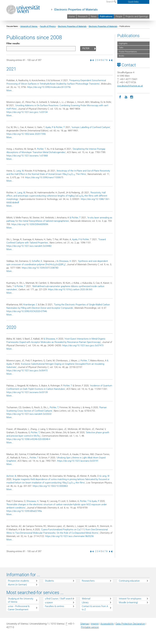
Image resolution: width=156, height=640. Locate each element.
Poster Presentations (128, 52)
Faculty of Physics (48, 26)
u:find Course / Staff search (59, 598)
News (94, 16)
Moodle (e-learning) (128, 602)
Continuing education (129, 580)
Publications (106, 16)
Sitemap (84, 623)
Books (121, 56)
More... (9, 90)
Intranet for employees (130, 598)
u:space (49, 602)
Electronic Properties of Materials (76, 9)
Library (85, 602)
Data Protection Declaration (130, 623)
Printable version (90, 627)
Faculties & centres (54, 606)
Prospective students (18, 580)
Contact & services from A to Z (95, 608)
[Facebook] (120, 97)
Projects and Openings (137, 16)
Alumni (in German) (17, 584)
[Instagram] (132, 97)
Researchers (88, 580)
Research (83, 16)
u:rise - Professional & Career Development (18, 608)
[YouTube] (126, 97)
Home (72, 16)
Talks (121, 47)
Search (111, 1)
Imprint (95, 623)
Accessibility (107, 623)
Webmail (86, 598)
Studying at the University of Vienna (20, 600)
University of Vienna (29, 26)
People (119, 16)
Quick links (133, 1)
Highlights (123, 43)
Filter (85, 48)
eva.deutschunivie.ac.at (130, 85)
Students (49, 580)
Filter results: (13, 43)
